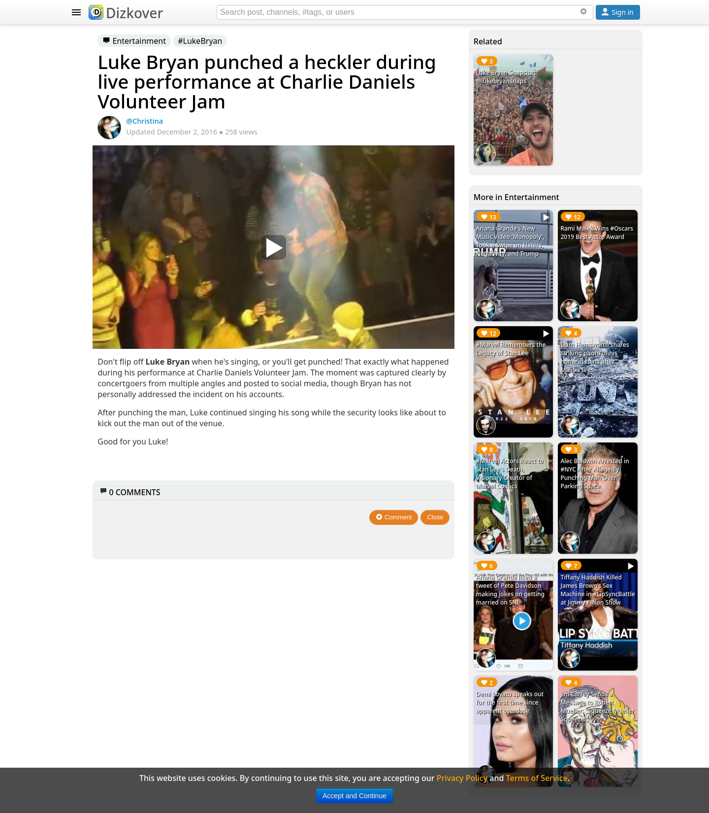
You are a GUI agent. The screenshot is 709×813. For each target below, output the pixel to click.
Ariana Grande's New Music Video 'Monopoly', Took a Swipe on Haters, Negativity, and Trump (543, 220)
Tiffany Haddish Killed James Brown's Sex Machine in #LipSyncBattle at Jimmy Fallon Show (607, 482)
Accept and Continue (354, 796)
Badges (94, 417)
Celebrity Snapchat (116, 378)
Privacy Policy (106, 477)
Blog (89, 398)
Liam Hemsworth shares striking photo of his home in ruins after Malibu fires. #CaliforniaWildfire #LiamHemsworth (608, 311)
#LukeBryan (331, 40)
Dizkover (126, 12)
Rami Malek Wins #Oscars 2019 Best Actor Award (607, 207)
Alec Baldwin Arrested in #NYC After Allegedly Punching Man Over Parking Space (605, 395)
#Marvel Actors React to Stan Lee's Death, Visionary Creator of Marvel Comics (543, 390)
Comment (439, 499)
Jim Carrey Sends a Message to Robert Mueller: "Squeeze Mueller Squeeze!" (608, 560)
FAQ (88, 457)
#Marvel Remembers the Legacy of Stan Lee (543, 294)
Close (480, 499)
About (92, 437)
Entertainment (265, 40)
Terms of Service (111, 496)
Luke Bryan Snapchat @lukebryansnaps (542, 81)
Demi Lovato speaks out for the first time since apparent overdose (544, 560)
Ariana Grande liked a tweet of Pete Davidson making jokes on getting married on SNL (544, 482)
